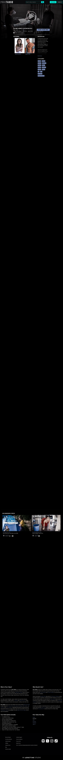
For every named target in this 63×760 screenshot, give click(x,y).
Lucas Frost (27, 54)
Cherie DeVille (43, 692)
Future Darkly (52, 699)
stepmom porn (22, 700)
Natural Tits (44, 63)
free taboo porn (41, 708)
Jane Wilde (16, 533)
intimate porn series (4, 710)
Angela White (43, 696)
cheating (16, 700)
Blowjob (39, 67)
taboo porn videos (18, 692)
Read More (40, 55)
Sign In (60, 2)
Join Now (53, 2)
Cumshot (39, 69)
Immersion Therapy (55, 696)
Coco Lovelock (9, 707)
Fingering (39, 65)
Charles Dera (40, 533)
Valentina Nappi (35, 533)
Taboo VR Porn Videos (21, 710)
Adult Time (44, 707)
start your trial (43, 29)
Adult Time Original (41, 75)
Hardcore (39, 63)
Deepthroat (44, 67)
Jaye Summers (18, 54)
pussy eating (40, 73)
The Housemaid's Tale (36, 532)
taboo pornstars (27, 704)
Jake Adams (11, 533)
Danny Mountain (6, 533)
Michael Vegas (50, 692)
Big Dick (43, 69)
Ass (38, 71)
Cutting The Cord (6, 532)
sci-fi (41, 71)
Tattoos (43, 65)
